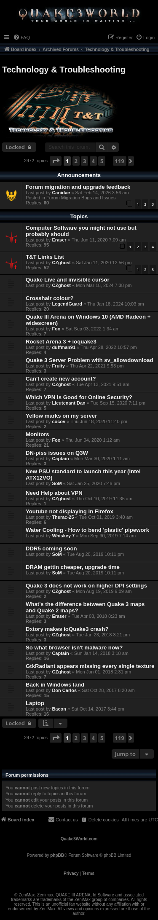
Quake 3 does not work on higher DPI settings (86, 585)
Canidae (61, 192)
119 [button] (119, 161)
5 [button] (101, 161)
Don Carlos (64, 690)
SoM (57, 483)
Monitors (37, 434)
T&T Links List (45, 257)
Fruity (58, 365)
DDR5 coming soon (51, 548)
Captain (60, 458)
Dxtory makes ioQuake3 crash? (67, 629)
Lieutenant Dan (68, 402)
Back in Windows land (55, 684)
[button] (56, 161)
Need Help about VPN (54, 493)
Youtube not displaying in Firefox (69, 511)
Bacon (59, 708)
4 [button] (93, 161)
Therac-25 (63, 517)
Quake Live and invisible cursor (68, 279)
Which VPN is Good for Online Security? (79, 397)
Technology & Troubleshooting (64, 69)
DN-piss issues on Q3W (57, 453)
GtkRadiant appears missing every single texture (90, 666)
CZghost (61, 262)
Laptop (35, 703)
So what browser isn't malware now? (74, 647)
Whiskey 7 (63, 535)
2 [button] (76, 161)
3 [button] (84, 161)
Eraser (59, 239)
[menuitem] (21, 37)
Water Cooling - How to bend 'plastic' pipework (87, 530)
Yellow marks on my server (61, 416)
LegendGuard (67, 303)
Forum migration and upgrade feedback (78, 187)
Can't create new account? (61, 379)
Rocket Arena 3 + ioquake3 (61, 341)
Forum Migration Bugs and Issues (80, 197)
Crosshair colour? (50, 298)
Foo (56, 328)
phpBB (57, 855)
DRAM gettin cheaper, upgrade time (73, 567)
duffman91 (63, 347)
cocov (58, 421)
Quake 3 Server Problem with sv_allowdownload (89, 360)
